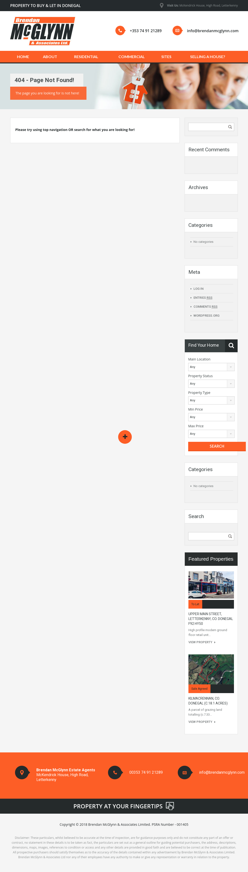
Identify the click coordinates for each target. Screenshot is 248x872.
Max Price (196, 426)
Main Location (199, 359)
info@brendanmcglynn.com (213, 30)
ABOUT (50, 56)
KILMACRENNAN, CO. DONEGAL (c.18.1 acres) (208, 700)
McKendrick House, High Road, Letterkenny (202, 5)
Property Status (200, 376)
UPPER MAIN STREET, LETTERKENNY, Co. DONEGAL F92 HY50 (210, 619)
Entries (203, 298)
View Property (202, 642)
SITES (166, 56)
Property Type (199, 392)
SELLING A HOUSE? (207, 56)
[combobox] (211, 367)
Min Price (195, 409)
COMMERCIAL (131, 56)
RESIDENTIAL (86, 56)
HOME (23, 56)
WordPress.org (206, 315)
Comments (205, 307)
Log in (198, 289)
